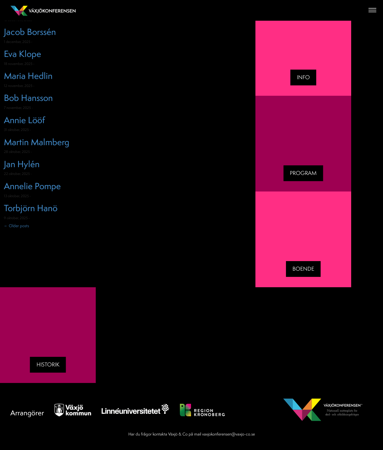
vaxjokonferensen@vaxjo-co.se (228, 434)
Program (303, 173)
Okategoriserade (46, 41)
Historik (48, 364)
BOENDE (303, 268)
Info (303, 77)
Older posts (16, 225)
